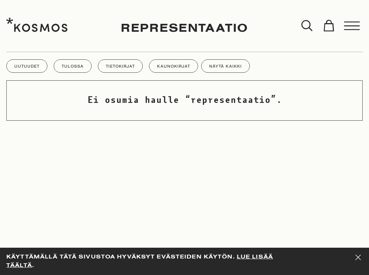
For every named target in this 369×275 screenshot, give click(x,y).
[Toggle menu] (352, 26)
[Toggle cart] (328, 26)
